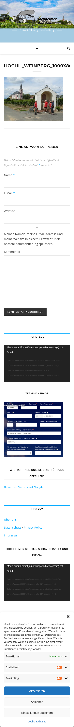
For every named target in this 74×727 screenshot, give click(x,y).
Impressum (12, 535)
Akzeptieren (37, 691)
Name (9, 175)
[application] (37, 363)
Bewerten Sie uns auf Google (24, 487)
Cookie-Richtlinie (37, 721)
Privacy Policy (33, 527)
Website (9, 211)
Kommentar (12, 252)
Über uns (10, 519)
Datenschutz (12, 527)
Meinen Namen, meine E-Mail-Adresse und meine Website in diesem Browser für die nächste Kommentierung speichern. (33, 239)
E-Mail (9, 193)
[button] (68, 616)
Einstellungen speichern (37, 712)
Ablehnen (37, 701)
